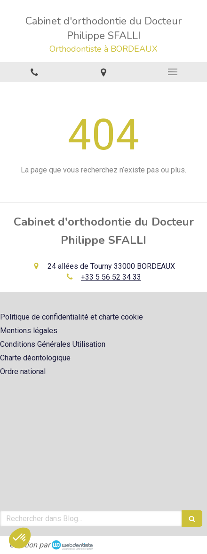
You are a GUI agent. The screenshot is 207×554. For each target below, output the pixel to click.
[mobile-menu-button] (172, 71)
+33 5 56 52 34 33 (111, 277)
